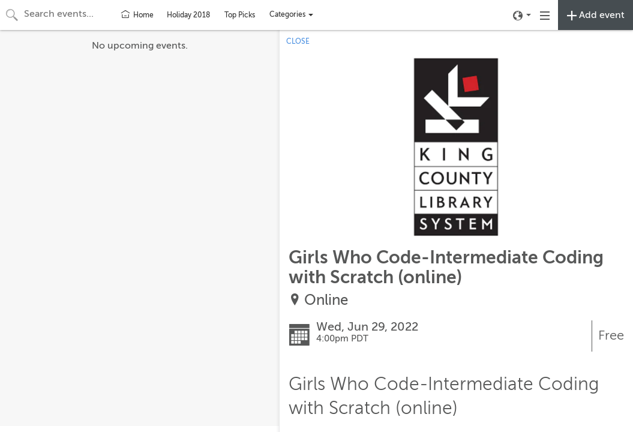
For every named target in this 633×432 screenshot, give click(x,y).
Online (326, 300)
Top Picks (239, 15)
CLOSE (298, 41)
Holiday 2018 (188, 15)
